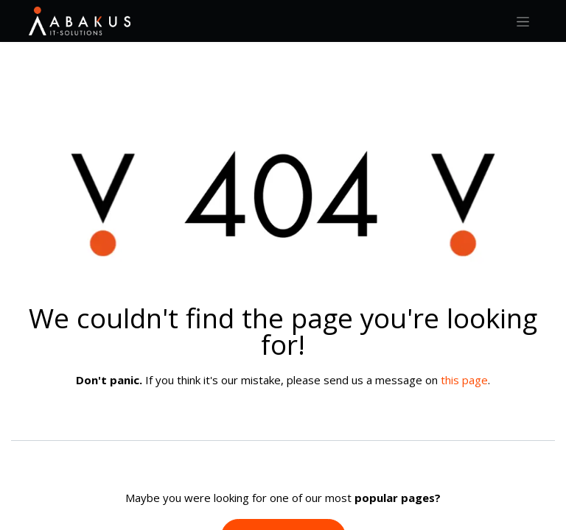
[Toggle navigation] (523, 21)
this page (464, 379)
